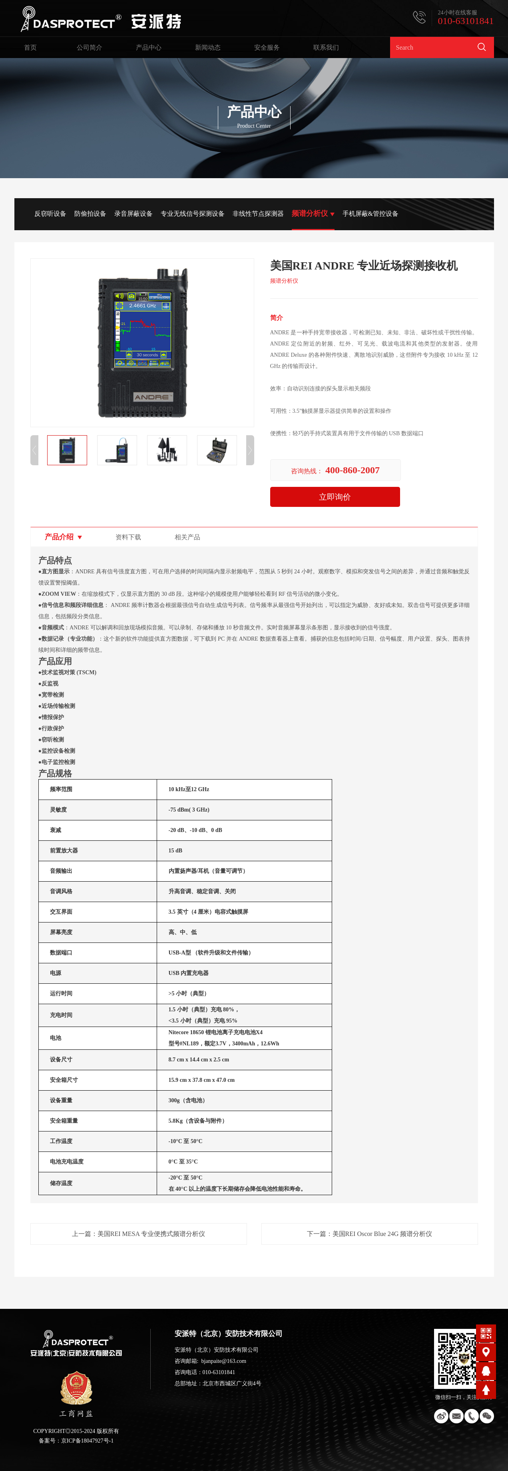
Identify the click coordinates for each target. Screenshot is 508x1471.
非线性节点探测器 (258, 213)
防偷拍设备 (90, 213)
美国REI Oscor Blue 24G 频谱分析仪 (382, 1233)
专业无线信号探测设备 (193, 213)
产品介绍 (59, 537)
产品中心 (148, 47)
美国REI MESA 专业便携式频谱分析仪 (151, 1233)
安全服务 (267, 47)
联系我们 (326, 47)
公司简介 (89, 47)
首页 (30, 47)
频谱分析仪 (310, 213)
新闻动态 (208, 47)
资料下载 (128, 537)
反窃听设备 (50, 213)
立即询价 (335, 496)
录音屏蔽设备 (133, 213)
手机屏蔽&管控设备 (370, 213)
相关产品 (187, 537)
